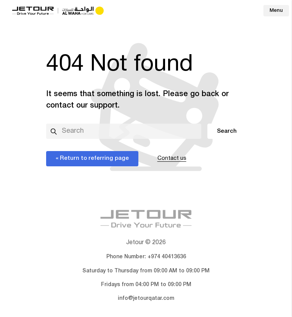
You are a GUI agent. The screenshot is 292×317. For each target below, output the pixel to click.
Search (227, 131)
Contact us (171, 158)
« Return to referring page (92, 158)
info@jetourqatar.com (146, 298)
